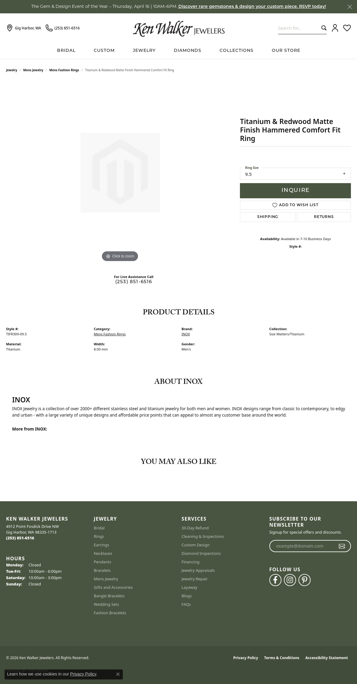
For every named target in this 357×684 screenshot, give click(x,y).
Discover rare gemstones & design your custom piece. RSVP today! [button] (252, 7)
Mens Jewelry (33, 70)
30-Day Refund (195, 528)
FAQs (186, 604)
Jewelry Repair (195, 579)
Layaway (189, 587)
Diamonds (187, 51)
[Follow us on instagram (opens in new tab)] (290, 580)
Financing (191, 562)
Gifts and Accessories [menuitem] (113, 587)
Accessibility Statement (326, 657)
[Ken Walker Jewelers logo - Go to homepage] (179, 27)
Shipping (267, 217)
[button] (335, 28)
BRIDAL (66, 51)
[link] (23, 28)
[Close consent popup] (118, 674)
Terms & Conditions (281, 657)
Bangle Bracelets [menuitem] (109, 595)
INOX (186, 334)
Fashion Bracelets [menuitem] (110, 612)
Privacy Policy (245, 657)
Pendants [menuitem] (102, 562)
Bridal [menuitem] (99, 528)
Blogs (187, 595)
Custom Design (196, 545)
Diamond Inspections (201, 553)
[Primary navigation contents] (178, 51)
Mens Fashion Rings (64, 70)
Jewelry (144, 51)
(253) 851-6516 (133, 282)
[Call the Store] (20, 538)
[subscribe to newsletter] (342, 546)
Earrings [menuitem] (101, 545)
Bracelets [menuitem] (102, 570)
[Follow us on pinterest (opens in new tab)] (304, 580)
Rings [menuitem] (99, 536)
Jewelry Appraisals (198, 570)
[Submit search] (322, 28)
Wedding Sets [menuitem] (106, 604)
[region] (120, 172)
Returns (324, 217)
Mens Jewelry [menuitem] (106, 579)
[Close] (349, 7)
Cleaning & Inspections (203, 536)
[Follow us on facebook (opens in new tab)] (275, 580)
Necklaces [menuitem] (103, 553)
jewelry (11, 70)
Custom (104, 51)
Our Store (286, 51)
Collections (237, 51)
